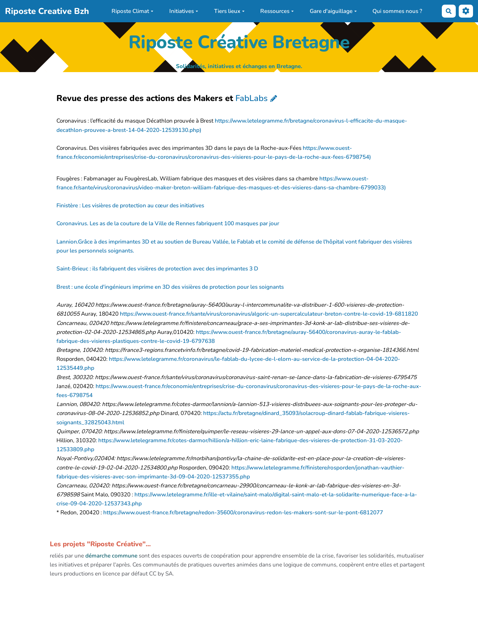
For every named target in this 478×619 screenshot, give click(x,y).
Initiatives (183, 11)
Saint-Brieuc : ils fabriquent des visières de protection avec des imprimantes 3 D (157, 268)
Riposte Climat (132, 11)
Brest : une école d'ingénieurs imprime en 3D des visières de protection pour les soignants (170, 287)
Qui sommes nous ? (397, 11)
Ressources (277, 11)
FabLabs (251, 98)
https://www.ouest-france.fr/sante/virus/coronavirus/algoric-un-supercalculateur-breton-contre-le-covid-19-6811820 (269, 314)
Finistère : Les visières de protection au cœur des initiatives (130, 205)
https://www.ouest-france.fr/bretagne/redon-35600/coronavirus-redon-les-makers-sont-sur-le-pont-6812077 (243, 512)
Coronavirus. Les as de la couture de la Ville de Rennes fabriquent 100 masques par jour (167, 223)
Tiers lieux (229, 11)
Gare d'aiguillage (333, 11)
